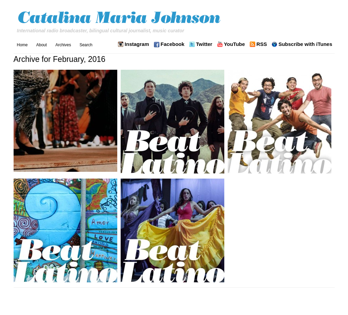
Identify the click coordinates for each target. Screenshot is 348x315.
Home (22, 45)
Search (86, 45)
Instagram (137, 44)
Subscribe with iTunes (305, 44)
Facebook (173, 44)
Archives (63, 45)
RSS (262, 44)
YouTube (234, 44)
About (41, 45)
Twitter (204, 44)
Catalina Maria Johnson (121, 18)
